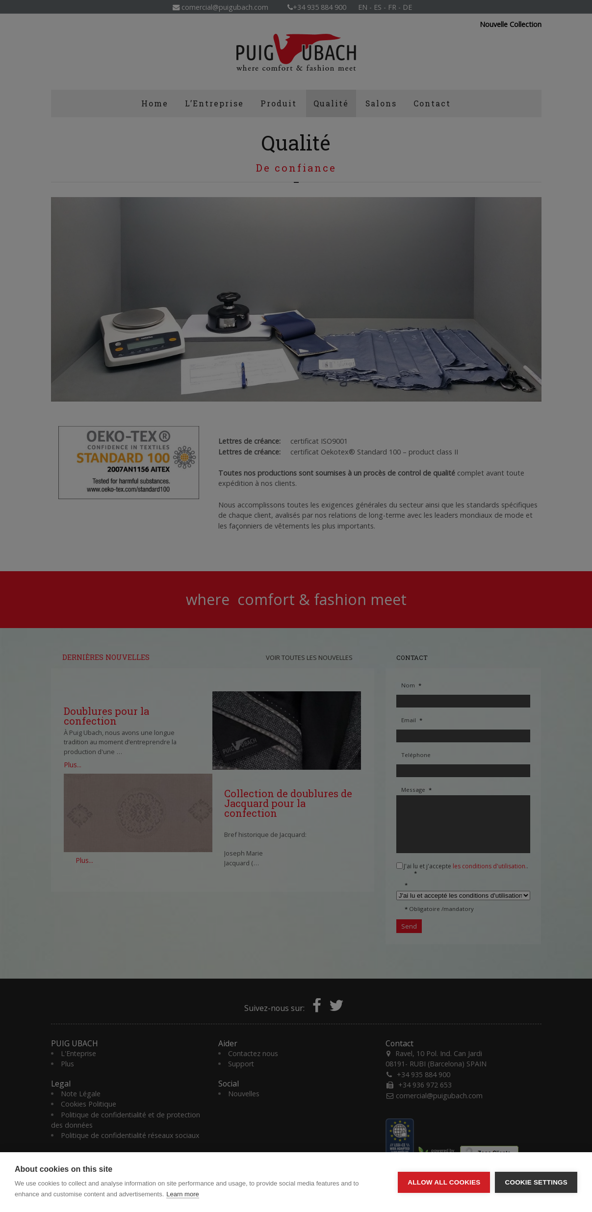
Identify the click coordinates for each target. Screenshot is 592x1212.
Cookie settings (536, 1182)
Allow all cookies (444, 1182)
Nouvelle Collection (510, 24)
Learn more (182, 1194)
